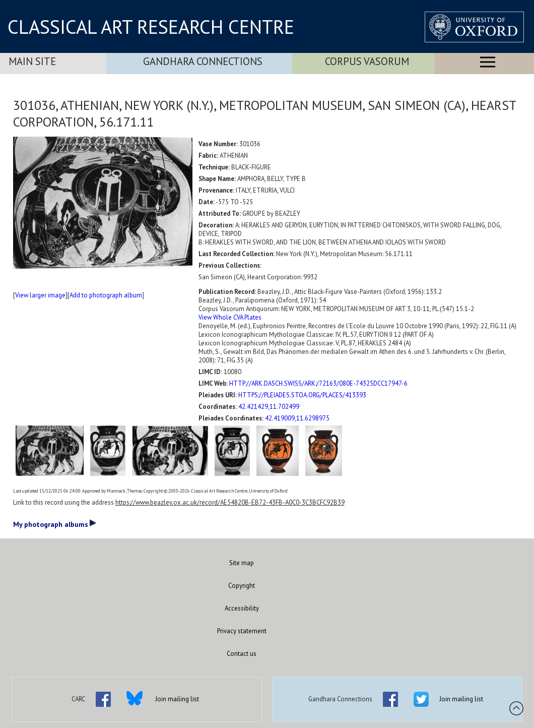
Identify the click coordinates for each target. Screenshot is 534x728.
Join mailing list (177, 699)
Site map (241, 563)
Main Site (32, 61)
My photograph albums (54, 524)
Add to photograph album (106, 295)
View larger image (40, 295)
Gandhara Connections (202, 61)
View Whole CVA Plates (229, 317)
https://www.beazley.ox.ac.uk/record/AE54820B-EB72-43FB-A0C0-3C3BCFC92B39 (230, 502)
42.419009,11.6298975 (297, 418)
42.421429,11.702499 (268, 406)
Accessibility (242, 608)
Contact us (241, 653)
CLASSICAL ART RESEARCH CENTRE (151, 26)
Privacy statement (241, 631)
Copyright (241, 585)
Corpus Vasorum (367, 61)
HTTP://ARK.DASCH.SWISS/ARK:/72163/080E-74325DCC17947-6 (318, 383)
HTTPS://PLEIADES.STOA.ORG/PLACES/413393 (302, 395)
